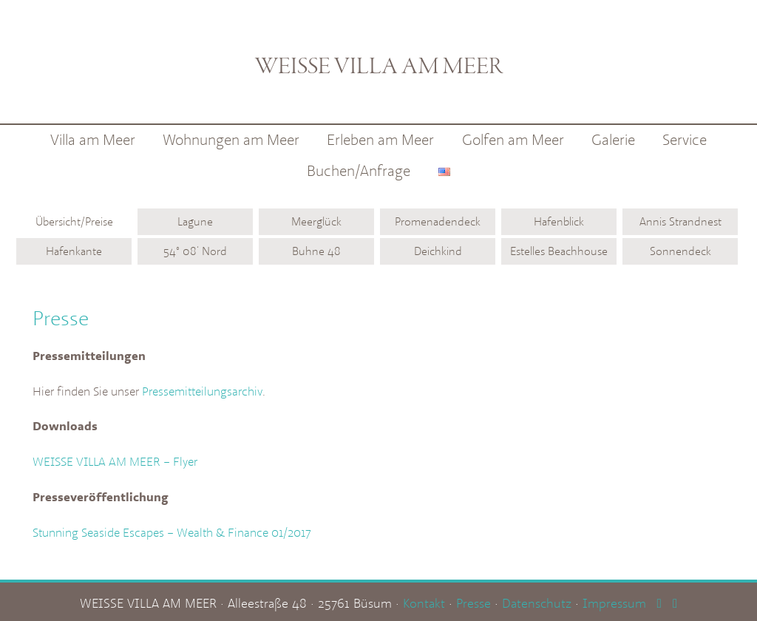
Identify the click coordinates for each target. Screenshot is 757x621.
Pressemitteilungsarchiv (202, 390)
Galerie (613, 139)
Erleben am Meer (380, 139)
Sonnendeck (680, 251)
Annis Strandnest (680, 221)
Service (684, 139)
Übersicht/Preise (74, 221)
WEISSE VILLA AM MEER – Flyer (115, 460)
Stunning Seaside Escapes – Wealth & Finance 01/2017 (172, 529)
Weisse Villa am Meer (379, 56)
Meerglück (316, 221)
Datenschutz (536, 599)
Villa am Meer (92, 139)
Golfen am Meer (513, 139)
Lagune (195, 221)
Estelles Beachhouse (559, 251)
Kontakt (424, 599)
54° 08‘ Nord (195, 251)
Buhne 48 (316, 251)
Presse (473, 599)
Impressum (614, 599)
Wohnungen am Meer (231, 139)
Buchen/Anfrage (358, 170)
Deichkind (438, 251)
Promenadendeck (438, 221)
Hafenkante (74, 251)
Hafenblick (559, 221)
